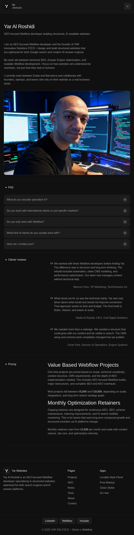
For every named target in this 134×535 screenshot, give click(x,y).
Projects (72, 477)
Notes (71, 487)
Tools (71, 493)
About (71, 498)
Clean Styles (107, 487)
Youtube (84, 520)
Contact (72, 503)
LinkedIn (50, 520)
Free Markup (107, 482)
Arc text (104, 493)
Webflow (67, 520)
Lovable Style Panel (111, 477)
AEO (70, 482)
